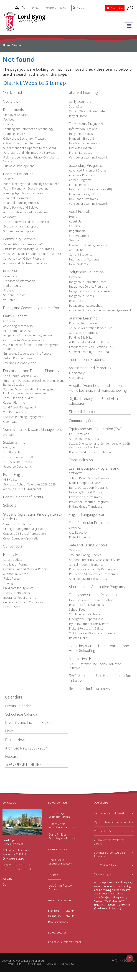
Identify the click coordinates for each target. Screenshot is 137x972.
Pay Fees (35, 7)
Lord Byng (31, 16)
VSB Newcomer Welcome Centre (113, 841)
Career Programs (113, 874)
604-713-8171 (24, 865)
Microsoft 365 (113, 831)
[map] (16, 8)
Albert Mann (57, 824)
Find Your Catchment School (64, 941)
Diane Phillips (58, 834)
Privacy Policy (14, 963)
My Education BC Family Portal (113, 822)
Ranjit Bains (56, 860)
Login (64, 7)
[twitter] (23, 8)
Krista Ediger (57, 813)
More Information (57, 922)
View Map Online (15, 858)
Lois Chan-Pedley (60, 885)
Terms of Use (34, 963)
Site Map (51, 963)
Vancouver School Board (113, 813)
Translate (50, 7)
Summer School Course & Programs (113, 854)
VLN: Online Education (113, 865)
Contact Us (67, 963)
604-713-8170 (24, 869)
